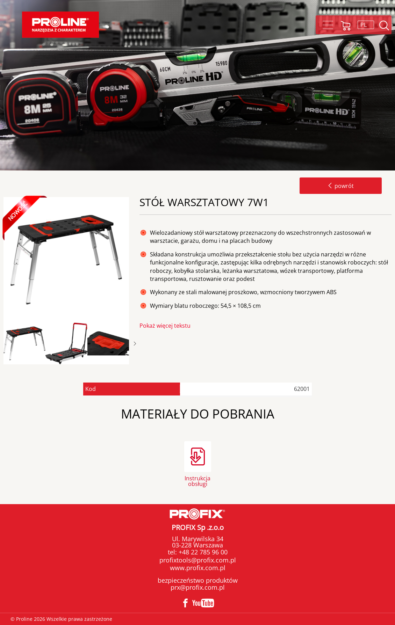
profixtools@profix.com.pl (197, 560)
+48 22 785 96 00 (202, 552)
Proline (60, 25)
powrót (341, 186)
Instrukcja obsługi (197, 480)
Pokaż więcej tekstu (165, 325)
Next (135, 343)
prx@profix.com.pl (198, 587)
